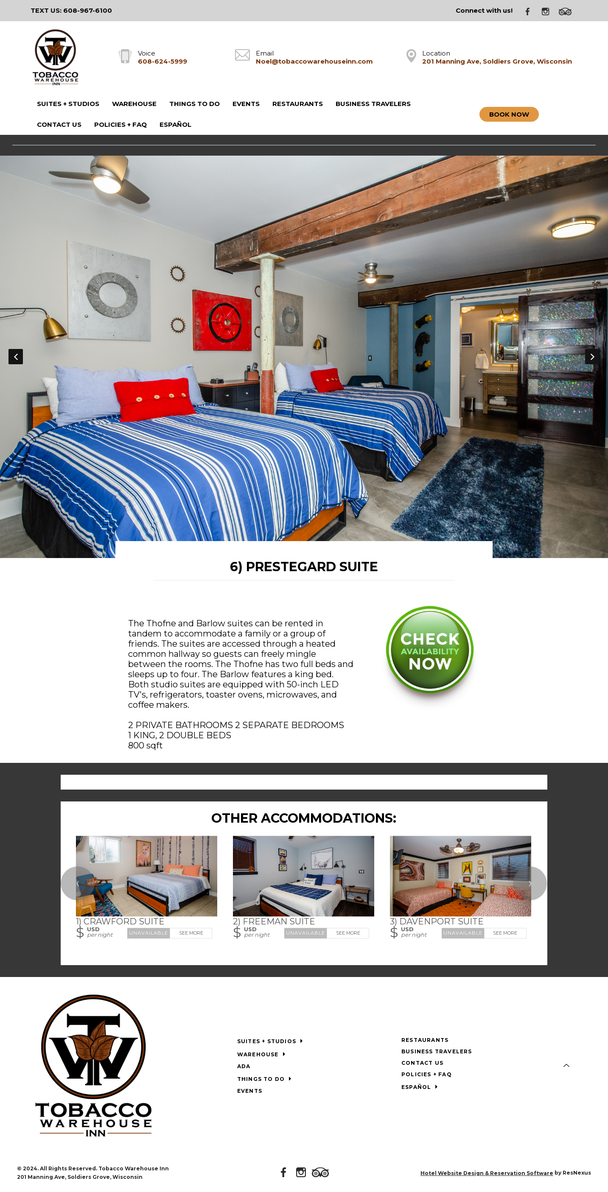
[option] (304, 356)
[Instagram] (549, 11)
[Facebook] (531, 11)
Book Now (509, 114)
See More (191, 933)
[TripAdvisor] (568, 11)
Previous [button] (15, 356)
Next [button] (592, 356)
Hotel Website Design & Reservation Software (486, 1173)
